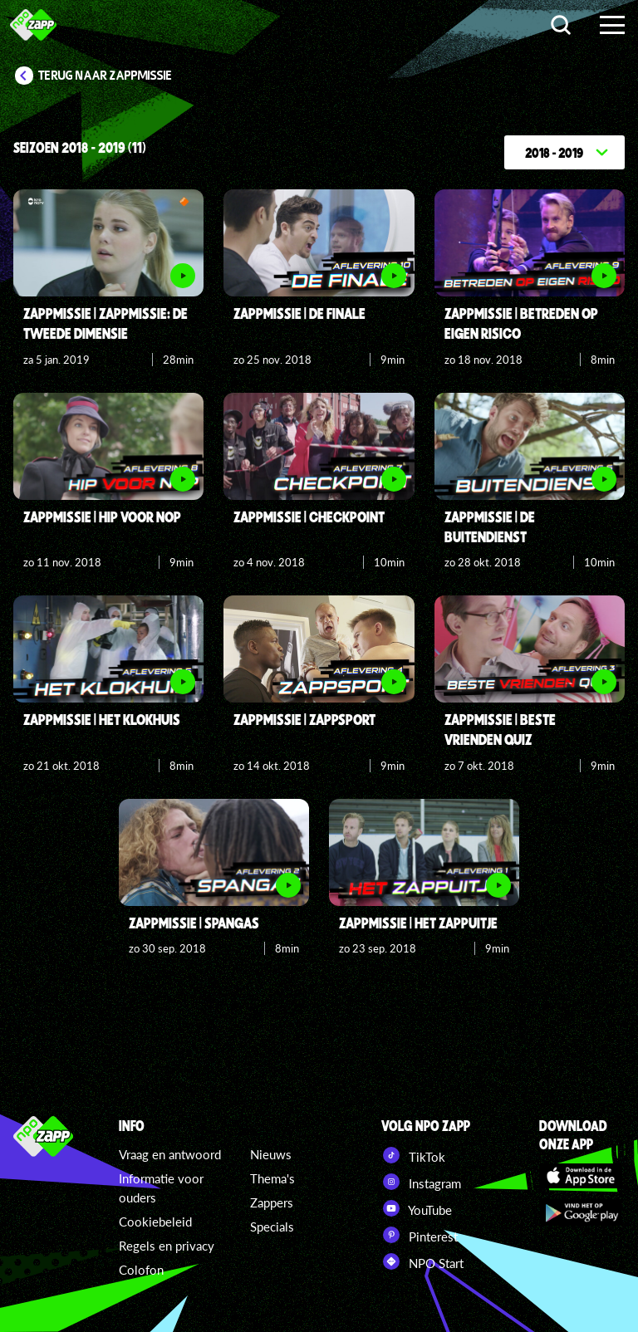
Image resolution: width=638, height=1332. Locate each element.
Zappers (271, 1202)
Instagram (421, 1182)
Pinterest (419, 1235)
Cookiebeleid (155, 1221)
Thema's (272, 1178)
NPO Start (422, 1261)
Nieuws (271, 1154)
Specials (272, 1226)
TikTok (413, 1155)
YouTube (416, 1208)
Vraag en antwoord (170, 1154)
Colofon (141, 1269)
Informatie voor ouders (161, 1188)
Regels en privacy (166, 1245)
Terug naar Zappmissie (105, 75)
